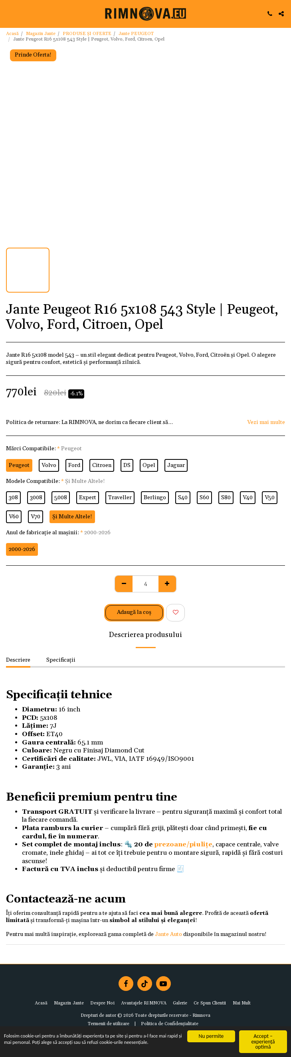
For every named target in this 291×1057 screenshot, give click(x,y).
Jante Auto (168, 934)
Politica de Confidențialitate (169, 1024)
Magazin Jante (40, 34)
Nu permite (211, 1036)
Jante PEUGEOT (136, 34)
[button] (9, 13)
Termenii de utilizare (108, 1024)
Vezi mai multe (266, 422)
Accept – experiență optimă (263, 1041)
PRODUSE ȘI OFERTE (87, 34)
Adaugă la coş (134, 612)
